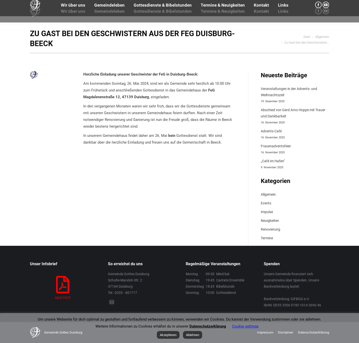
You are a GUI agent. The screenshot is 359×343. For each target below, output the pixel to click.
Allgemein (268, 194)
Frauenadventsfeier (276, 146)
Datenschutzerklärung (207, 326)
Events (266, 203)
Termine (267, 238)
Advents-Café (271, 131)
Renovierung (270, 229)
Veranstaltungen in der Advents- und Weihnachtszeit (289, 92)
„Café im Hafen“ (273, 161)
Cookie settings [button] (245, 326)
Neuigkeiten (270, 221)
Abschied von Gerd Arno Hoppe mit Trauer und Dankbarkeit (293, 113)
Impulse (267, 212)
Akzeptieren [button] (168, 335)
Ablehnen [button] (192, 335)
